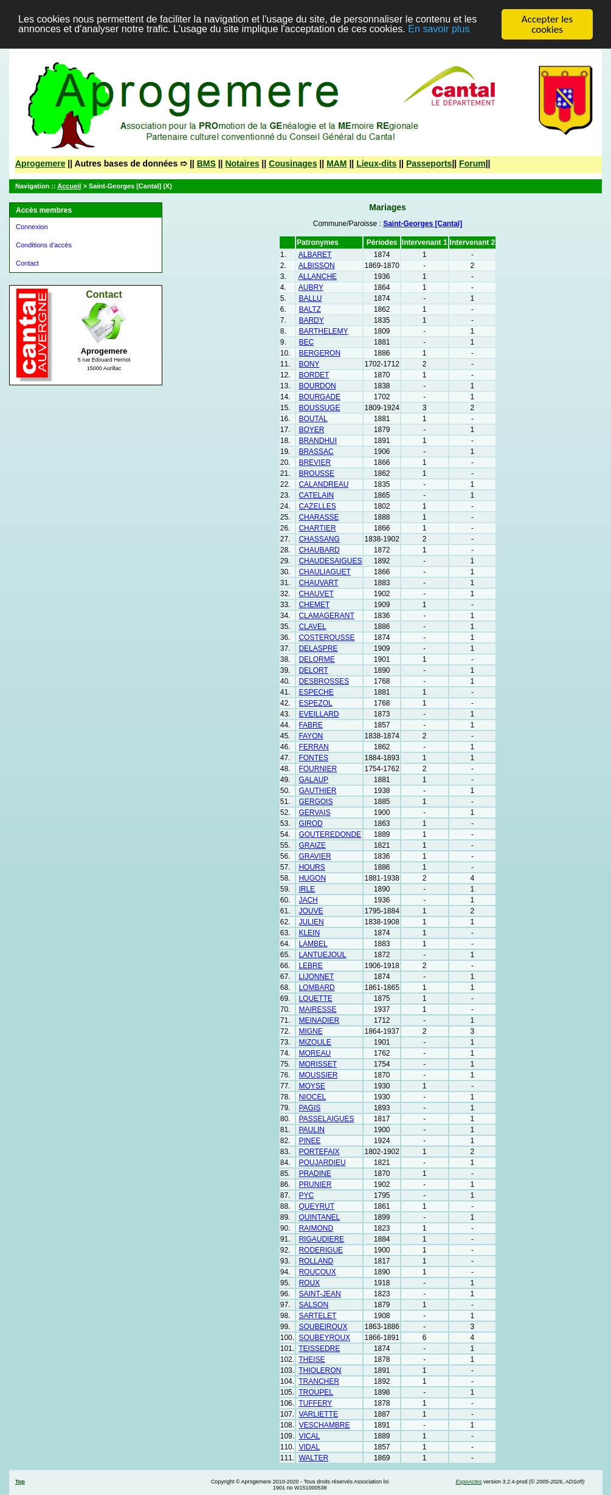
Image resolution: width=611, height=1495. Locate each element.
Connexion (32, 226)
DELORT (313, 670)
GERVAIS (314, 812)
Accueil (69, 186)
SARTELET (317, 1315)
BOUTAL (313, 418)
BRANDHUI (318, 440)
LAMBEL (313, 944)
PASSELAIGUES (326, 1119)
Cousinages (293, 163)
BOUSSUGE (319, 408)
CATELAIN (316, 495)
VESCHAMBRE (324, 1425)
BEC (306, 342)
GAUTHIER (317, 790)
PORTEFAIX (319, 1151)
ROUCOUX (317, 1272)
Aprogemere (40, 163)
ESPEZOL (315, 703)
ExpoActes (468, 1482)
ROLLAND (316, 1261)
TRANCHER (319, 1381)
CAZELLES (317, 506)
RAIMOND (316, 1228)
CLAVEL (312, 626)
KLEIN (309, 933)
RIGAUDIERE (321, 1239)
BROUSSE (316, 473)
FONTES (313, 758)
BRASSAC (316, 451)
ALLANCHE (318, 276)
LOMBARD (316, 987)
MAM (336, 163)
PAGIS (309, 1108)
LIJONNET (316, 976)
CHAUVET (316, 593)
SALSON (313, 1305)
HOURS (312, 867)
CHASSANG (319, 539)
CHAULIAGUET (324, 572)
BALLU (310, 298)
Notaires (242, 163)
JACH (308, 900)
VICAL (309, 1436)
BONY (309, 364)
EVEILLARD (319, 714)
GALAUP (313, 779)
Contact (27, 263)
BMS (206, 163)
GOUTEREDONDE (330, 834)
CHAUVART (318, 583)
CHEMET (314, 604)
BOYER (311, 429)
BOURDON (317, 386)
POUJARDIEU (322, 1162)
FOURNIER (318, 769)
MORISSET (318, 1064)
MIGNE (310, 1031)
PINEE (309, 1140)
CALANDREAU (323, 484)
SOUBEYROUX (324, 1337)
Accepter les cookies (547, 24)
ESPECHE (316, 692)
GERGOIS (316, 801)
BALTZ (309, 309)
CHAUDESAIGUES (330, 561)
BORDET (314, 375)
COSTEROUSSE (326, 637)
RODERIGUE (321, 1250)
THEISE (312, 1359)
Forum (472, 163)
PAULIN (311, 1130)
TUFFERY (315, 1403)
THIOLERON (320, 1370)
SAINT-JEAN (319, 1294)
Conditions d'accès (44, 245)
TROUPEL (316, 1392)
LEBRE (310, 965)
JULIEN (311, 922)
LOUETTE (315, 998)
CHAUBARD (319, 550)
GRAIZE (312, 845)
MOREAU (315, 1053)
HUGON (312, 878)
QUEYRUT (316, 1206)
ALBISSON (317, 265)
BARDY (311, 320)
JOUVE (311, 911)
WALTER (313, 1458)
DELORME (316, 659)
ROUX (309, 1283)
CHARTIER (317, 528)
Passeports (429, 163)
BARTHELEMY (323, 331)
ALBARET (315, 254)
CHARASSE (319, 517)
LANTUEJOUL (322, 954)
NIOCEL (312, 1097)
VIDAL (309, 1447)
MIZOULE (315, 1042)
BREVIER (315, 462)
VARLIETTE (318, 1414)
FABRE (310, 725)
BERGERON (319, 353)
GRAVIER (315, 856)
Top (20, 1482)
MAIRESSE (317, 1009)
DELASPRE (318, 648)
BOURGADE (319, 397)
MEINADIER (319, 1020)
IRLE (307, 889)
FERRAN (313, 747)
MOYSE (312, 1086)
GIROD (310, 823)
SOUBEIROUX (323, 1326)
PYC (306, 1195)
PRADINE (315, 1173)
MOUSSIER (318, 1075)
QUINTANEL (319, 1217)
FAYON (311, 736)
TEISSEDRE (319, 1348)
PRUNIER (315, 1184)
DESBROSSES (324, 681)
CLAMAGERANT (326, 615)
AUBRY (311, 287)
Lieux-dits (376, 163)
